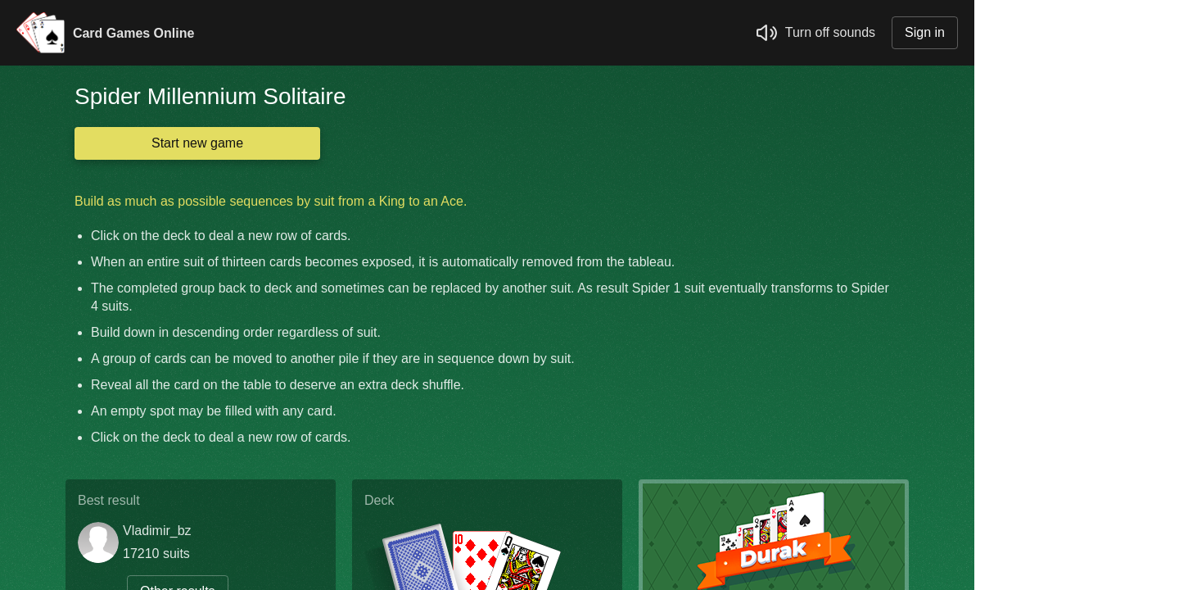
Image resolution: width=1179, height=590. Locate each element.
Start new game (197, 143)
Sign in (925, 32)
